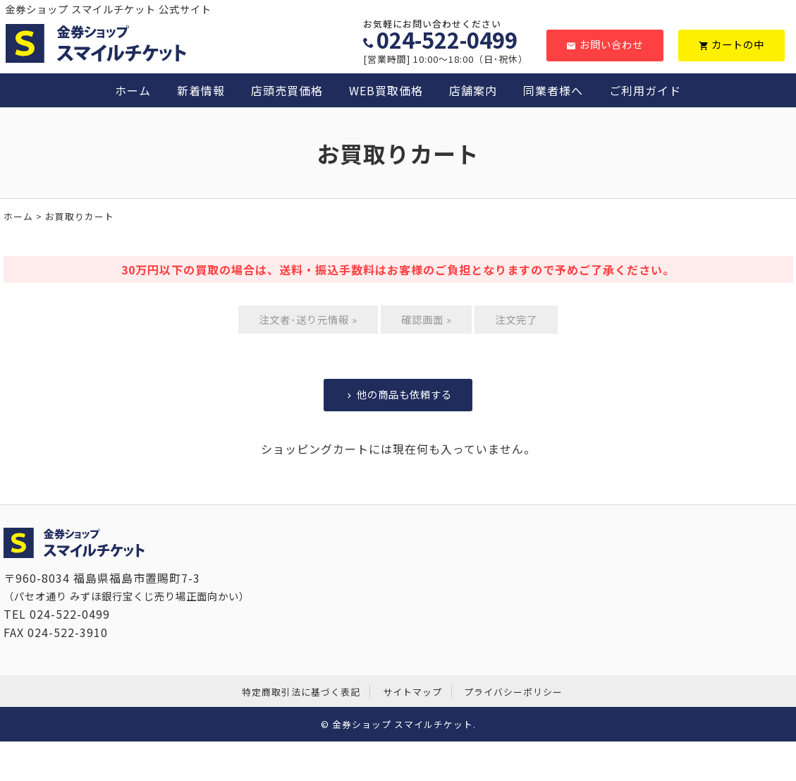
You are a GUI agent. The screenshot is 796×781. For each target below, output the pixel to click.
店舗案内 (473, 90)
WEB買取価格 (386, 90)
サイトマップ (412, 691)
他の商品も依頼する (398, 394)
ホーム (133, 90)
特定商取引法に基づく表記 (301, 691)
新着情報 (201, 90)
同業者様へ (553, 90)
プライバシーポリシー (513, 691)
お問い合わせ (604, 44)
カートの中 (732, 44)
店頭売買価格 (287, 90)
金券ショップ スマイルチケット (402, 724)
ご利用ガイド (645, 90)
